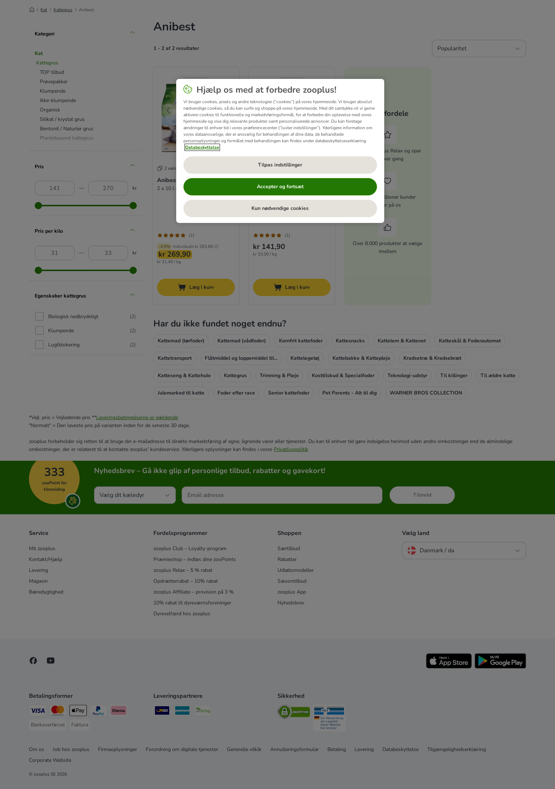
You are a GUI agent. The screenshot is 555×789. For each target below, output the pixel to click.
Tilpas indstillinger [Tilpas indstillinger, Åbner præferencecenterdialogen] (280, 164)
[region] (280, 151)
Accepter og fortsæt (280, 186)
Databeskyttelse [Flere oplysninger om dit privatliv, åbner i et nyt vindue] (202, 147)
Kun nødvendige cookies (280, 208)
